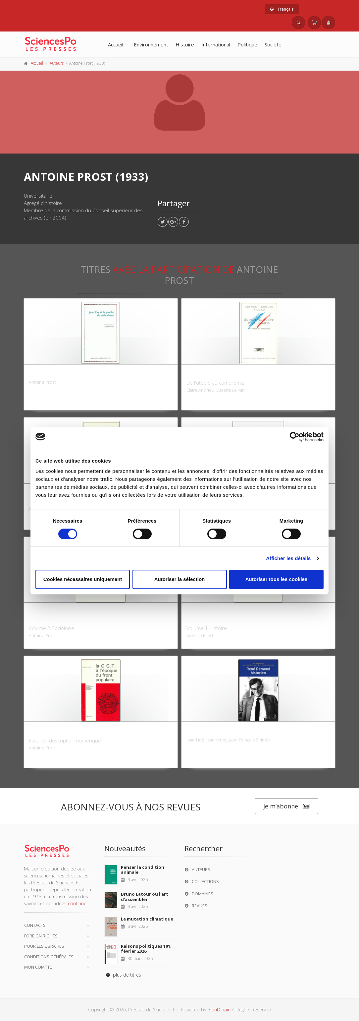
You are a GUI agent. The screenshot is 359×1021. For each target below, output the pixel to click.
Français (281, 9)
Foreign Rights (41, 936)
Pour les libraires (44, 946)
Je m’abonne (286, 806)
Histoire (185, 44)
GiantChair (218, 1009)
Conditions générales (49, 957)
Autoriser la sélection (179, 579)
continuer (78, 903)
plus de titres (122, 975)
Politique (247, 44)
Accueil (115, 44)
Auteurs (57, 63)
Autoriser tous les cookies (276, 579)
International (215, 44)
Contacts (35, 925)
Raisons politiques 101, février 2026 (146, 948)
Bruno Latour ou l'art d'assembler (144, 896)
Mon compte (38, 967)
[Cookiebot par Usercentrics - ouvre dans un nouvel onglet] (295, 437)
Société (273, 44)
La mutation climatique (147, 919)
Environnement (151, 44)
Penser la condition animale (142, 869)
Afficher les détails (288, 558)
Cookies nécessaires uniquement (82, 579)
